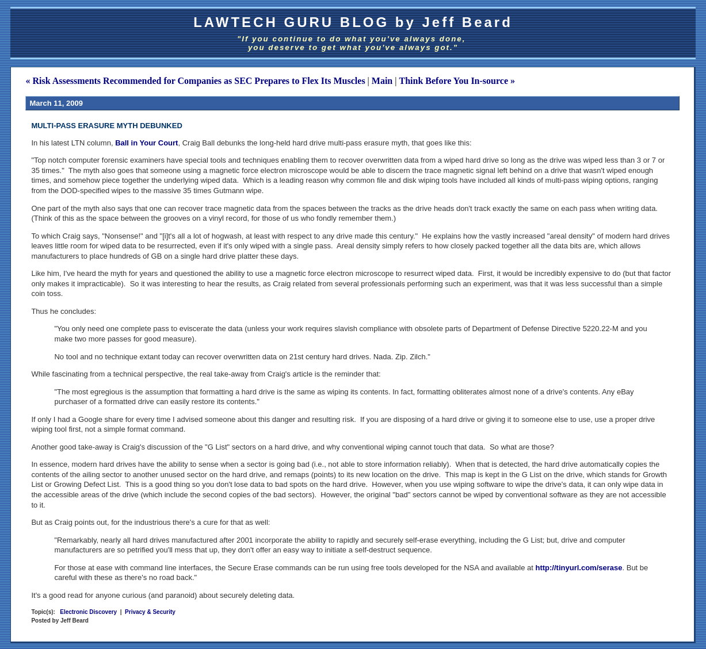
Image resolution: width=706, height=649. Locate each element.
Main (382, 81)
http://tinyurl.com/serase (579, 567)
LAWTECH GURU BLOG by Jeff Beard (353, 22)
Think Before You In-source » (457, 81)
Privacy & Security (150, 612)
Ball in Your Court (146, 143)
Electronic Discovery (88, 612)
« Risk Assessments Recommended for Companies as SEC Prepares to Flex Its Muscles (195, 81)
